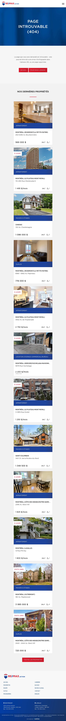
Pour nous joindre (37, 70)
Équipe (5, 688)
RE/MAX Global (39, 688)
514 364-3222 (41, 709)
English (37, 693)
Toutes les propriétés (33, 659)
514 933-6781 (10, 709)
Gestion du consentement (45, 716)
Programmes (7, 693)
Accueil (23, 70)
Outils (5, 691)
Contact (37, 691)
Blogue (37, 685)
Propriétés (6, 685)
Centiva (36, 718)
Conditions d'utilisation (30, 716)
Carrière (37, 682)
